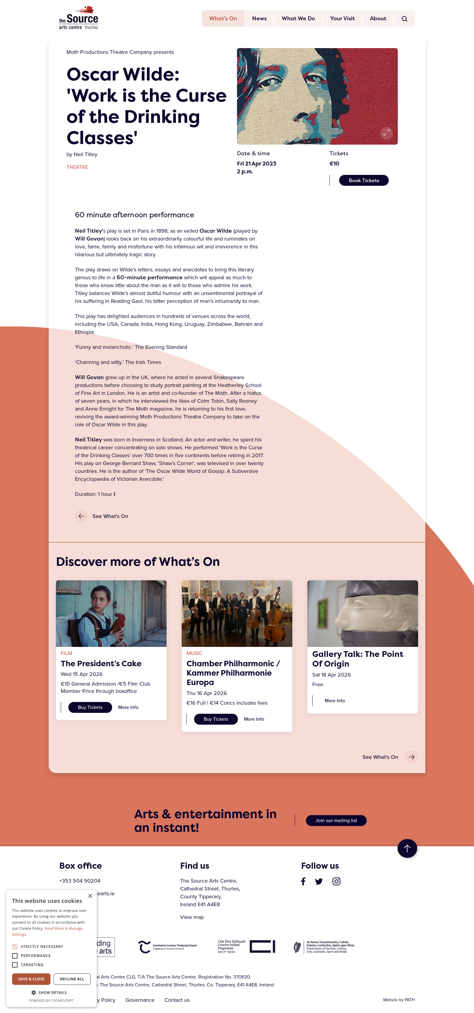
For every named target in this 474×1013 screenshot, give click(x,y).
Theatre (77, 168)
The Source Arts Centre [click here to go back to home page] (79, 18)
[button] (51, 993)
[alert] (51, 948)
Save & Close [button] (31, 979)
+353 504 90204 (79, 883)
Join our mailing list (336, 822)
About (378, 19)
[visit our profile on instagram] (336, 883)
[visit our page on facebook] (303, 883)
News (259, 19)
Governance (141, 1002)
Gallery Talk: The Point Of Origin (357, 659)
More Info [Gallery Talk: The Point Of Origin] (335, 701)
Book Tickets (364, 181)
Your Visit (342, 19)
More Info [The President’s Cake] (128, 708)
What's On (223, 19)
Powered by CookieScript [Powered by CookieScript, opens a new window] (51, 1000)
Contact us (179, 1002)
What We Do (298, 19)
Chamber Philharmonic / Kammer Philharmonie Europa (237, 673)
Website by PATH (399, 1001)
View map (192, 919)
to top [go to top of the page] (407, 850)
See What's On (101, 517)
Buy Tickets (90, 708)
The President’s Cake (103, 664)
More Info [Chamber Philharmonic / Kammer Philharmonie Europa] (254, 720)
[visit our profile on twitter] (319, 883)
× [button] (90, 896)
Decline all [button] (72, 979)
